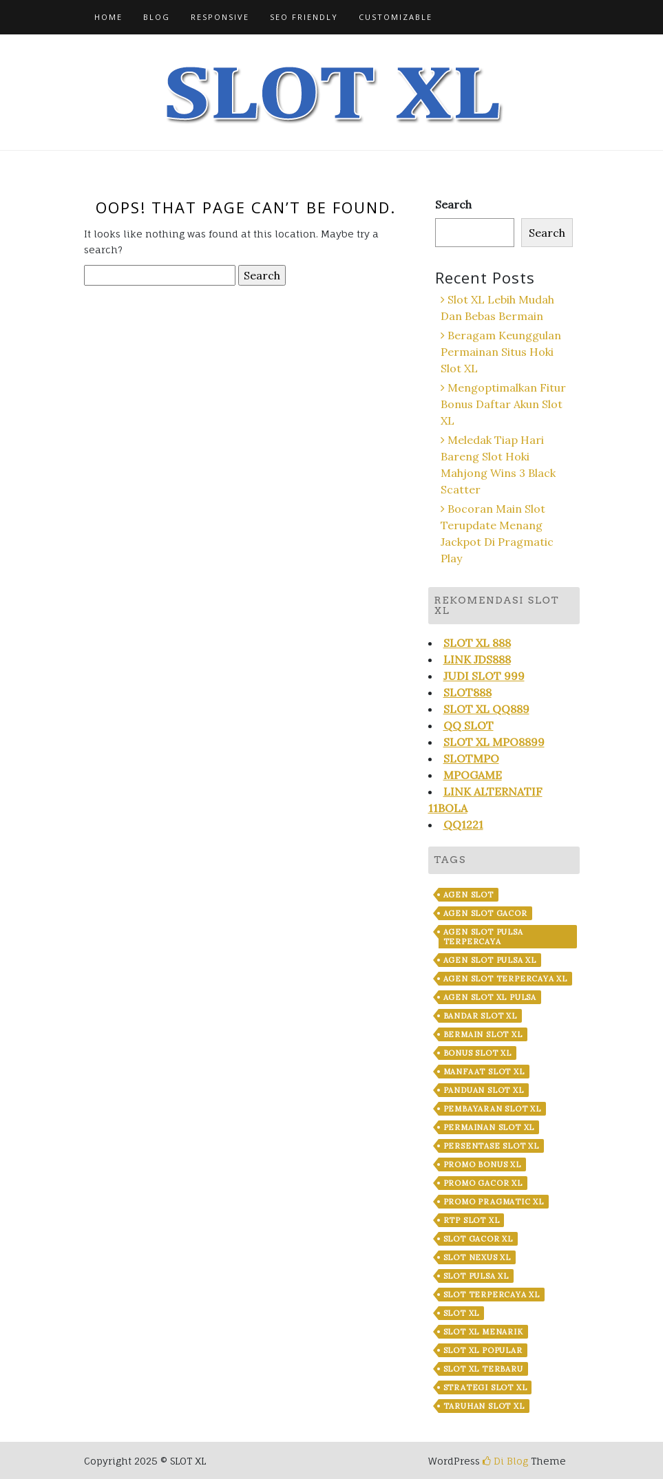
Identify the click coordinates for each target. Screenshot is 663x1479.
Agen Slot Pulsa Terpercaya (483, 936)
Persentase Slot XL (491, 1146)
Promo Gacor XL (483, 1183)
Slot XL (461, 1313)
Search (453, 204)
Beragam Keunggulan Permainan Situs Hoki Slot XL (501, 351)
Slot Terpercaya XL (491, 1294)
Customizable (395, 17)
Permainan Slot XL (489, 1127)
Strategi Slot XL (485, 1387)
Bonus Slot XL (477, 1053)
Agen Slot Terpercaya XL (505, 978)
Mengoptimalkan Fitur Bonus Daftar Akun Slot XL (503, 404)
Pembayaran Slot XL (492, 1109)
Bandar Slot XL (480, 1016)
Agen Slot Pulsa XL (489, 960)
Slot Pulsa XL (476, 1276)
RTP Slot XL (471, 1220)
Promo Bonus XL (482, 1164)
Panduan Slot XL (483, 1090)
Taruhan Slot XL (484, 1406)
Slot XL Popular (483, 1350)
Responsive (220, 17)
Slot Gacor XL (478, 1239)
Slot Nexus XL (477, 1257)
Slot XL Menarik (483, 1332)
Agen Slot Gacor (485, 913)
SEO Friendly (304, 17)
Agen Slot (468, 895)
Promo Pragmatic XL (493, 1201)
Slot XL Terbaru (483, 1369)
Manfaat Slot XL (484, 1071)
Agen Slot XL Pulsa (489, 997)
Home (108, 17)
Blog (156, 17)
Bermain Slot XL (483, 1034)
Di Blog (505, 1461)
